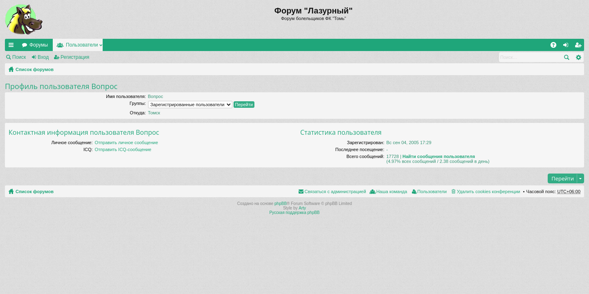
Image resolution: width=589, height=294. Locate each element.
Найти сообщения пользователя (438, 156)
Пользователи (82, 45)
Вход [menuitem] (567, 46)
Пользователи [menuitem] (432, 191)
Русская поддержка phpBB (294, 212)
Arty (302, 208)
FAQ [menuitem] (556, 46)
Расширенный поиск (578, 57)
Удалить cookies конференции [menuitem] (488, 191)
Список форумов (35, 69)
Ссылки (12, 46)
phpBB (280, 203)
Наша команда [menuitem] (391, 191)
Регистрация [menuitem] (579, 46)
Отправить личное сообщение (126, 142)
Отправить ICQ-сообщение (123, 149)
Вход (43, 57)
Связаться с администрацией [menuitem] (335, 191)
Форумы (38, 45)
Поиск (19, 57)
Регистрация (75, 57)
